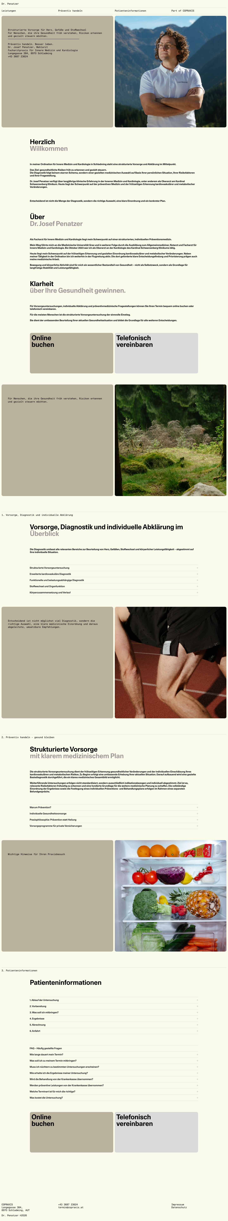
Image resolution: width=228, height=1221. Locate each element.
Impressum (177, 1204)
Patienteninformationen (130, 10)
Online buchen (43, 341)
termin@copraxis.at (70, 1207)
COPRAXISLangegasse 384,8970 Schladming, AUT (16, 1207)
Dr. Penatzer (10, 3)
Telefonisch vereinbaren (134, 341)
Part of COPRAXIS (182, 10)
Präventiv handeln (70, 10)
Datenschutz (179, 1207)
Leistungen (9, 10)
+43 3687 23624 (18, 56)
